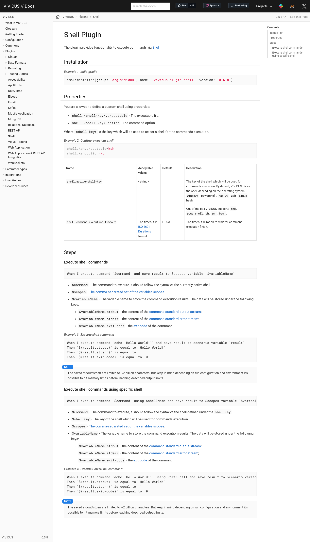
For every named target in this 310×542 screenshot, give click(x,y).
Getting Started (15, 34)
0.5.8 (279, 17)
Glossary (11, 28)
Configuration (14, 40)
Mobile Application (20, 113)
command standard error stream (173, 319)
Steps (272, 42)
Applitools (15, 85)
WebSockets (16, 163)
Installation (276, 32)
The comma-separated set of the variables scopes (126, 292)
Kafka (12, 108)
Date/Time (15, 91)
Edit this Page (299, 17)
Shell (11, 136)
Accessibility (16, 79)
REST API (14, 130)
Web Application (19, 147)
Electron (13, 96)
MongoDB (14, 119)
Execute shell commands (287, 47)
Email (12, 102)
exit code (140, 326)
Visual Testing (17, 142)
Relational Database (21, 125)
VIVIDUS (8, 17)
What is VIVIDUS (16, 23)
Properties (275, 37)
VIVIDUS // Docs (19, 6)
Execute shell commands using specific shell (287, 54)
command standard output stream (175, 312)
